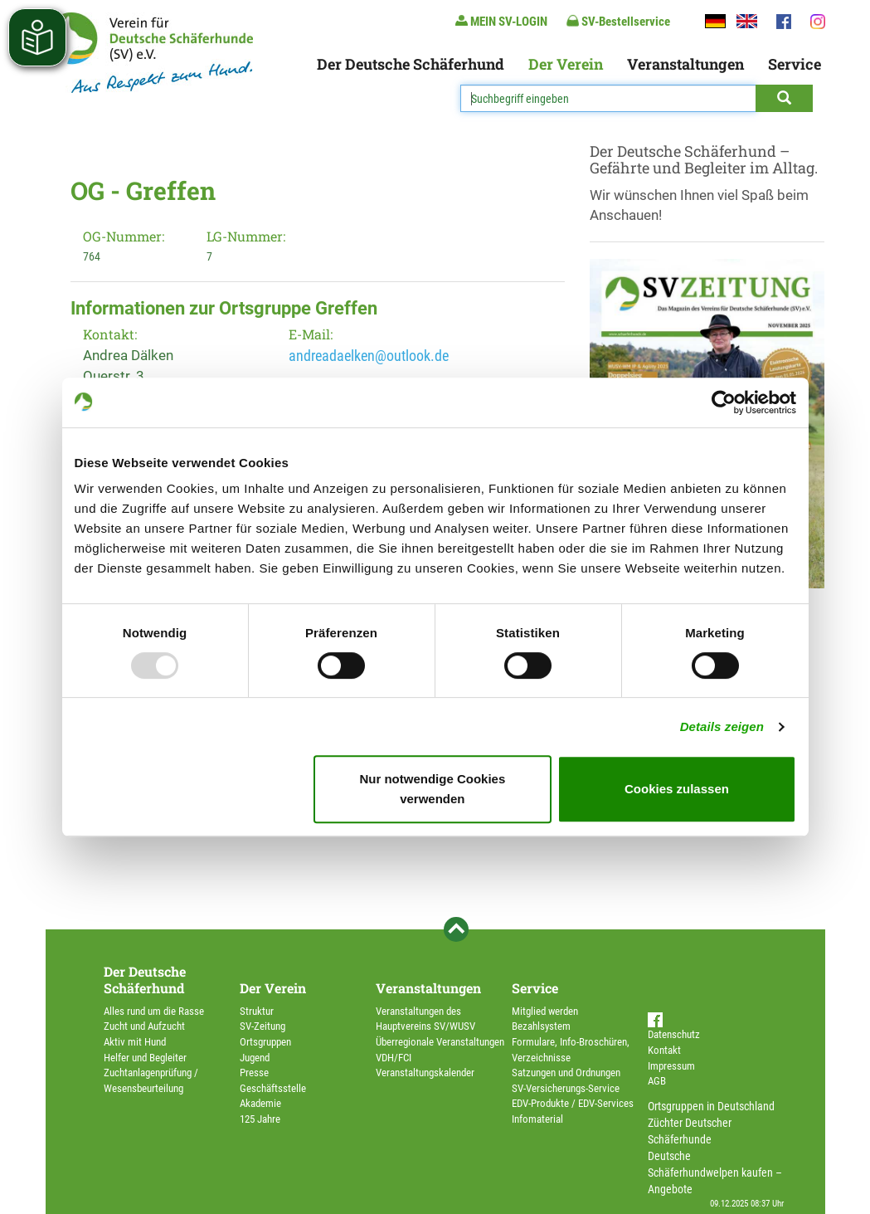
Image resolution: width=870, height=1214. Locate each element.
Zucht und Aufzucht (144, 1026)
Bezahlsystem (541, 1026)
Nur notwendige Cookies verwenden (432, 789)
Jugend (255, 1057)
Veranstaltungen (685, 64)
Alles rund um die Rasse (154, 1011)
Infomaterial (537, 1119)
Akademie (260, 1103)
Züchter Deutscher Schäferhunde (689, 1131)
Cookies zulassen (677, 789)
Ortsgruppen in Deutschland (711, 1106)
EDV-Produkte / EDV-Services (573, 1103)
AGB (657, 1081)
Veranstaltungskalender (425, 1072)
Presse (254, 1072)
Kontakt (664, 1050)
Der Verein (565, 64)
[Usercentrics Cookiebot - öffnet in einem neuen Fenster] (723, 402)
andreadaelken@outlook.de (369, 355)
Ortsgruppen (265, 1042)
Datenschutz (674, 1034)
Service (794, 64)
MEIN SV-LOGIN (501, 21)
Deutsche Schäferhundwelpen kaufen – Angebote (715, 1172)
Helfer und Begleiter (145, 1057)
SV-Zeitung (262, 1026)
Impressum (671, 1066)
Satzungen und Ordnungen (566, 1072)
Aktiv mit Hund (135, 1042)
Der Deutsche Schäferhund (410, 64)
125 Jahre (260, 1119)
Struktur (257, 1011)
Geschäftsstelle (273, 1088)
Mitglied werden (545, 1011)
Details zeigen (722, 726)
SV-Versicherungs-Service (566, 1088)
